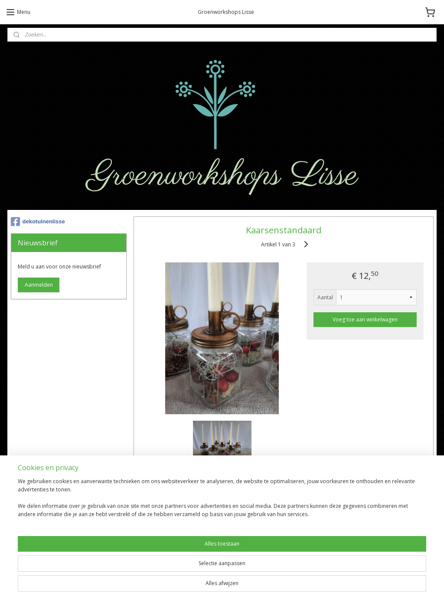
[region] (164, 572)
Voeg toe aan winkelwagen (365, 319)
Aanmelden (39, 284)
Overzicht (158, 485)
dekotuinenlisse (38, 221)
